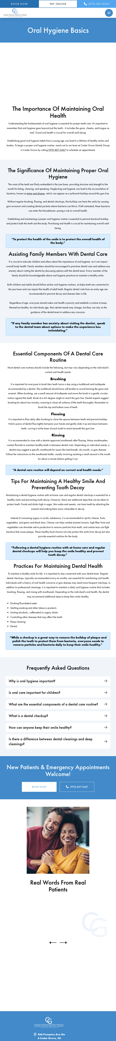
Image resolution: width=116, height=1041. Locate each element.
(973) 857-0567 (57, 150)
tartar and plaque (36, 193)
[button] (109, 13)
